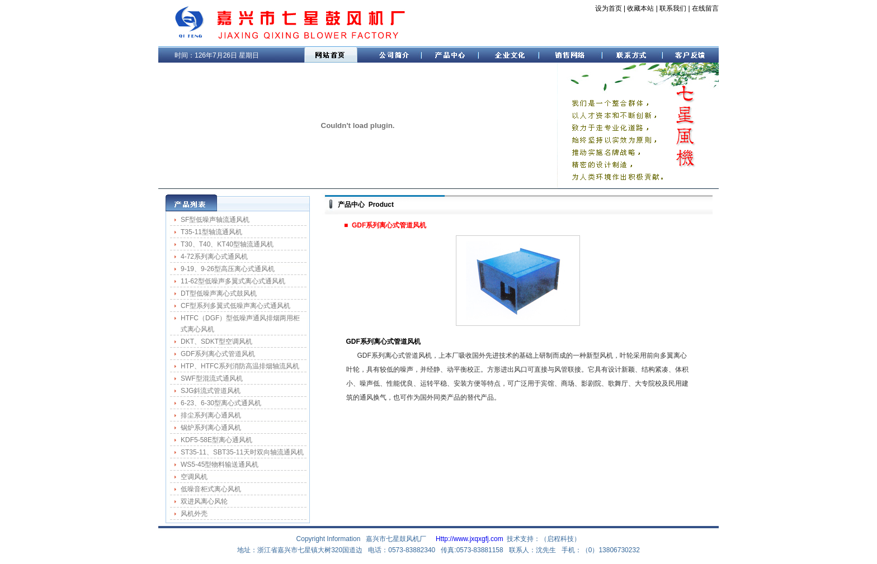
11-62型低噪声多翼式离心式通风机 (233, 281)
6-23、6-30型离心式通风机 (221, 403)
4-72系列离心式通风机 (214, 256)
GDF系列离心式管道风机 (218, 354)
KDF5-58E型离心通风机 (216, 440)
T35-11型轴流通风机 (211, 232)
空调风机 (194, 477)
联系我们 (672, 8)
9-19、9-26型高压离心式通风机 (228, 269)
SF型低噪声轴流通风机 (215, 220)
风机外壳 (194, 514)
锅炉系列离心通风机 (211, 428)
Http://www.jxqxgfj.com (469, 539)
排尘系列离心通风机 (211, 415)
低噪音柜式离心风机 (211, 489)
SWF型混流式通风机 (212, 378)
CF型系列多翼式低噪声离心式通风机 (235, 306)
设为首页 (608, 8)
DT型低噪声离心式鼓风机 (219, 293)
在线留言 (705, 8)
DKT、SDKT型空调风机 (216, 341)
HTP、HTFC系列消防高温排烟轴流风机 (240, 366)
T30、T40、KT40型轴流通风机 (227, 244)
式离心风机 (197, 329)
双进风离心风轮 (204, 501)
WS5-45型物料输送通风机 (219, 464)
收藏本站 (640, 8)
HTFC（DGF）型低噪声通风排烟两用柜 (240, 318)
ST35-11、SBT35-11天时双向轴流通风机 (242, 452)
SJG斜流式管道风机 (211, 391)
